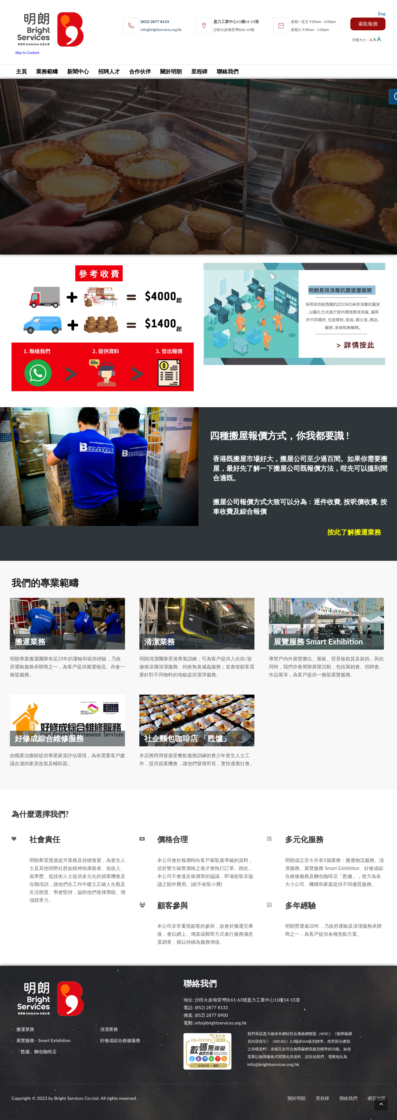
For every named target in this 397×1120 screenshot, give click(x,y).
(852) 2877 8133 (155, 21)
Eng (381, 13)
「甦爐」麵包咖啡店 (36, 1051)
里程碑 (199, 72)
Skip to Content (27, 52)
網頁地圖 (376, 1098)
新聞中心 (78, 72)
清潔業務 (109, 1029)
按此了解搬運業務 (354, 532)
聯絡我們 (227, 72)
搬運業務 (25, 1029)
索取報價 (368, 24)
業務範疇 (47, 72)
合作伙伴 (140, 72)
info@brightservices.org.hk (161, 29)
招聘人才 (109, 72)
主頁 (21, 72)
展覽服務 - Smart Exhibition (43, 1040)
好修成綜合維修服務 (120, 1040)
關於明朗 (171, 72)
